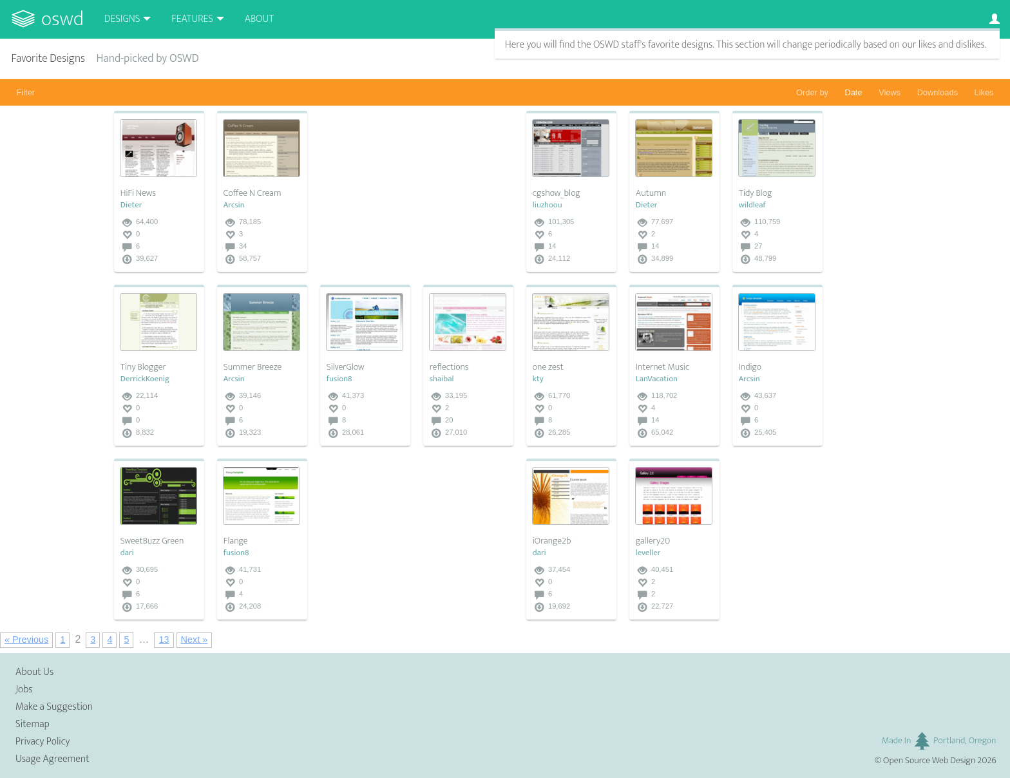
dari (127, 553)
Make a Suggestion (54, 707)
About (259, 19)
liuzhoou (547, 205)
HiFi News (138, 193)
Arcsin (234, 205)
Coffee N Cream (252, 193)
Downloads (937, 92)
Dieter (131, 205)
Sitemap (32, 724)
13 (163, 639)
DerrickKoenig (144, 379)
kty (538, 379)
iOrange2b (552, 541)
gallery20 (653, 541)
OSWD (62, 19)
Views (889, 92)
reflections (449, 367)
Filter (26, 92)
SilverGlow (346, 367)
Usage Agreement (52, 759)
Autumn (651, 193)
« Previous (26, 639)
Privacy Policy (42, 741)
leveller (648, 553)
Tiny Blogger (143, 367)
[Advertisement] (416, 191)
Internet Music (662, 367)
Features (192, 19)
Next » (194, 639)
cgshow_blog (556, 193)
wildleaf (752, 205)
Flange (236, 541)
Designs (122, 19)
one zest (548, 367)
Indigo (750, 367)
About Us (34, 672)
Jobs (24, 689)
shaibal (442, 379)
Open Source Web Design (929, 760)
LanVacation (657, 379)
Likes (984, 92)
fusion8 (339, 379)
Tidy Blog (755, 193)
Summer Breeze (252, 367)
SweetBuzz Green (152, 541)
